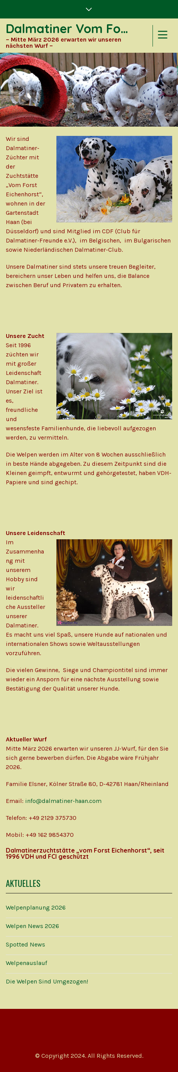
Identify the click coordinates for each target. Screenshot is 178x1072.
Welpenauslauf (26, 963)
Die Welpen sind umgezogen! (47, 981)
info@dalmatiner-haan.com (63, 800)
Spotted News (25, 944)
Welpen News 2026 (32, 926)
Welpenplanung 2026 (36, 907)
